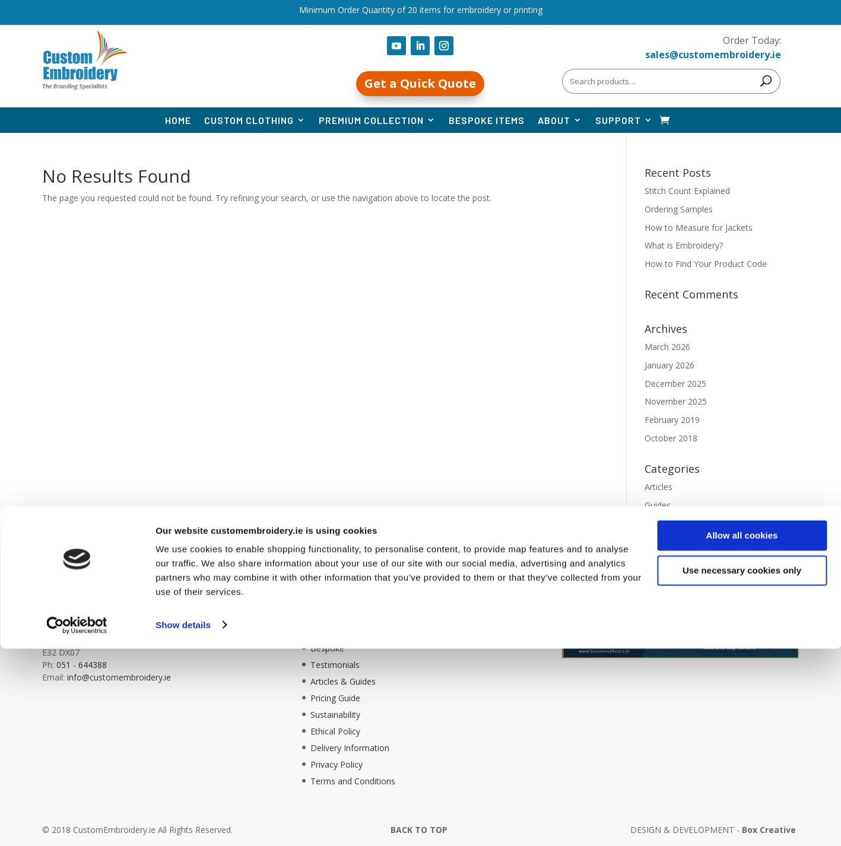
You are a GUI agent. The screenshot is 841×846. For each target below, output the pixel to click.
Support (618, 120)
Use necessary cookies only (742, 768)
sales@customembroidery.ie (713, 54)
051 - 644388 (81, 664)
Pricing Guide (335, 698)
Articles (658, 486)
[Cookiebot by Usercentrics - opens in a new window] (77, 823)
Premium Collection (371, 120)
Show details (183, 823)
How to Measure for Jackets (699, 227)
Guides (658, 505)
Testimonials (335, 664)
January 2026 (669, 365)
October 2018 (671, 438)
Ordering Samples (679, 209)
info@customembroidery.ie (119, 677)
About (554, 120)
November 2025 (676, 401)
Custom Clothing (249, 120)
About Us (328, 631)
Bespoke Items (487, 120)
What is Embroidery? (684, 245)
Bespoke (327, 648)
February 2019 (672, 419)
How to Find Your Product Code (706, 263)
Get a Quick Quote (420, 83)
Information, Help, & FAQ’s (362, 615)
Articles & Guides (343, 681)
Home (178, 120)
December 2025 (675, 383)
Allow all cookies (742, 734)
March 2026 (667, 346)
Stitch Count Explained (687, 190)
